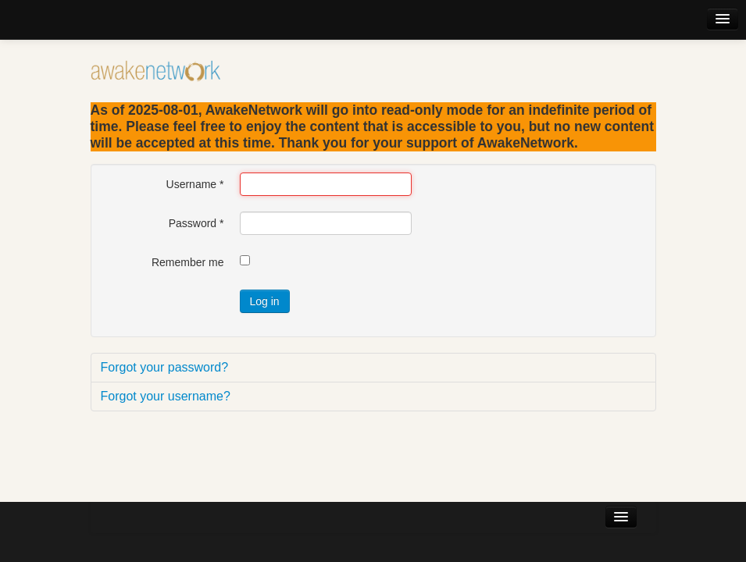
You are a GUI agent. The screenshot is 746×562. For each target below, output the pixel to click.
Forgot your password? (165, 367)
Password (196, 223)
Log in (265, 301)
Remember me (188, 262)
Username (195, 184)
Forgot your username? (165, 396)
